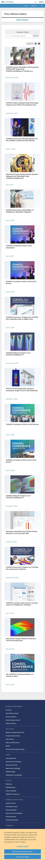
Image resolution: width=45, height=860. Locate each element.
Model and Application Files (15, 732)
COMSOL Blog (10, 772)
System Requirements (13, 720)
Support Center (11, 803)
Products (9, 710)
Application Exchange (13, 768)
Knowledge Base (11, 810)
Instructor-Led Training (13, 762)
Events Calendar (11, 791)
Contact (34, 5)
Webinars (9, 784)
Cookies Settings (22, 846)
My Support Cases (12, 806)
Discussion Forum (11, 765)
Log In (25, 5)
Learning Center (11, 758)
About (8, 829)
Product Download (12, 820)
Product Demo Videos (13, 736)
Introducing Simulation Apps (15, 749)
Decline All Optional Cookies (23, 852)
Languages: (22, 32)
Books (8, 746)
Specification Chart (12, 713)
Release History (11, 723)
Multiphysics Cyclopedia (14, 775)
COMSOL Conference (13, 794)
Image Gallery (22, 20)
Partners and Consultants (14, 813)
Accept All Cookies (22, 857)
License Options (11, 717)
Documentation (11, 816)
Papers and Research (12, 742)
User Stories (10, 739)
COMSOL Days (10, 787)
